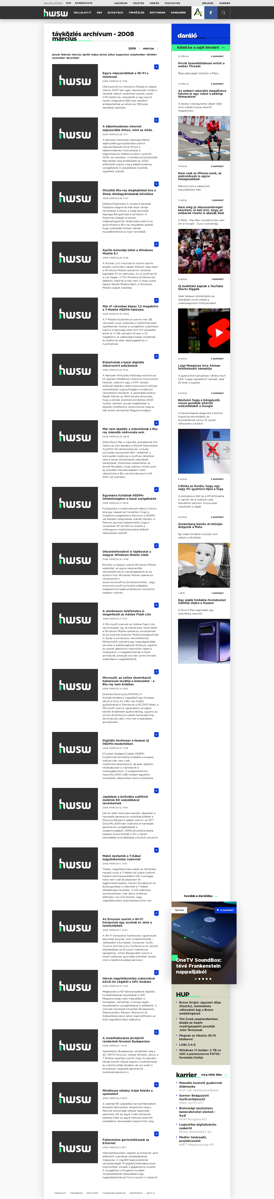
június (103, 54)
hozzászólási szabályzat (114, 1193)
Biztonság (157, 13)
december (72, 57)
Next (232, 937)
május (95, 54)
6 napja (182, 479)
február (66, 54)
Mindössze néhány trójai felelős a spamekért (128, 1092)
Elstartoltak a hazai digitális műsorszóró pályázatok (123, 364)
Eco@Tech (115, 13)
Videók (154, 3)
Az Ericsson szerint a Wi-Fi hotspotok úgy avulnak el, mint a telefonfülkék (127, 922)
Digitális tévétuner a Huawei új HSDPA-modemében (126, 742)
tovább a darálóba (198, 896)
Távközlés (136, 13)
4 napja (182, 279)
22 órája (183, 56)
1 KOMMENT (217, 200)
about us (151, 1193)
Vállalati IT (82, 13)
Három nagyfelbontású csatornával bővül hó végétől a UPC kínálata (129, 980)
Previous (176, 937)
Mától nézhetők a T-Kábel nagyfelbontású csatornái (122, 857)
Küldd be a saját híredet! (201, 47)
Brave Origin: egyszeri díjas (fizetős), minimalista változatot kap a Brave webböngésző (200, 1008)
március (77, 54)
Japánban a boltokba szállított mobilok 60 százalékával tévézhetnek (125, 800)
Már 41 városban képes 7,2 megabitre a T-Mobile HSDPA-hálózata (130, 308)
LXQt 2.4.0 (187, 1045)
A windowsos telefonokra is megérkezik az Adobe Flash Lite (127, 612)
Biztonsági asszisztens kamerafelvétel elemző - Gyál (197, 1111)
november (58, 57)
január (56, 54)
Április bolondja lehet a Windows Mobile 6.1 (128, 251)
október (152, 54)
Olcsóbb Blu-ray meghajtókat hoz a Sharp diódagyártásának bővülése (129, 192)
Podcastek (172, 3)
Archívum (120, 3)
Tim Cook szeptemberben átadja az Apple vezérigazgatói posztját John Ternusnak (198, 1024)
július (111, 54)
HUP (68, 3)
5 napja (182, 393)
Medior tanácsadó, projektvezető (193, 1139)
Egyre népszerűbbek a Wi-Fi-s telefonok (125, 75)
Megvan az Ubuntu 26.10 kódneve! (197, 1037)
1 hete (181, 593)
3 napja (182, 166)
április (86, 54)
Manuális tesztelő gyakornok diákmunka (200, 1084)
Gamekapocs (83, 3)
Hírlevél (208, 3)
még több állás (211, 1075)
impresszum (60, 1193)
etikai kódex (92, 1193)
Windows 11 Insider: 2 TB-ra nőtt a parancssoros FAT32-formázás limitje (200, 1053)
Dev (99, 13)
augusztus (122, 54)
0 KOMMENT (217, 56)
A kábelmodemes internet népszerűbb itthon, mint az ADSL (128, 128)
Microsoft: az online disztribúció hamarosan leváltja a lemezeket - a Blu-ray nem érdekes (128, 681)
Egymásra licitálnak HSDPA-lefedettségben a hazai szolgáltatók (129, 497)
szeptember (138, 54)
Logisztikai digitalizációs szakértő (197, 1126)
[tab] (196, 979)
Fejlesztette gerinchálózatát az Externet (126, 1141)
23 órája (183, 84)
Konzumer (178, 13)
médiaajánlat (76, 1193)
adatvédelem (136, 1193)
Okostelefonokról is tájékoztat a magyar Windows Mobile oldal (127, 553)
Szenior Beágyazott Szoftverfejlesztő (194, 1097)
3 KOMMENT (217, 393)
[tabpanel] (204, 943)
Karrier (224, 3)
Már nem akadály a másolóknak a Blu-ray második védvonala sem (130, 430)
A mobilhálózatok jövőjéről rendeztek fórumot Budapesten (126, 1039)
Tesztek (138, 3)
